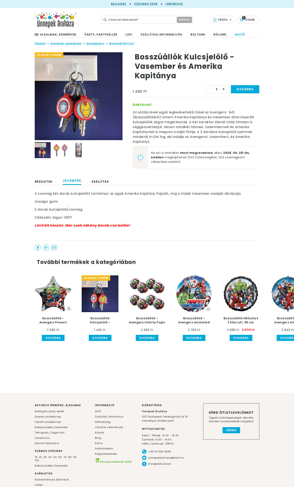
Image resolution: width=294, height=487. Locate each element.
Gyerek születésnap (48, 416)
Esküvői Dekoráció (47, 443)
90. (75, 457)
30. (46, 457)
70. (65, 457)
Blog (98, 438)
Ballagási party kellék (49, 411)
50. (55, 457)
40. (50, 457)
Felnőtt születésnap (48, 422)
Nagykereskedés (106, 454)
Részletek (43, 182)
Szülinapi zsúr (146, 4)
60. (60, 457)
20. (41, 457)
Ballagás (118, 4)
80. (70, 457)
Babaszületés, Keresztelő (51, 427)
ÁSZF (98, 411)
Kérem (231, 430)
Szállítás (100, 182)
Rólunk (99, 432)
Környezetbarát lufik (113, 462)
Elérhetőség (103, 422)
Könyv (99, 443)
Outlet (39, 485)
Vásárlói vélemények (109, 427)
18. (36, 457)
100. (37, 460)
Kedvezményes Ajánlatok (52, 479)
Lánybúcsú (174, 4)
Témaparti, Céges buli (50, 432)
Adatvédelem (104, 448)
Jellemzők (72, 181)
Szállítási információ (109, 416)
